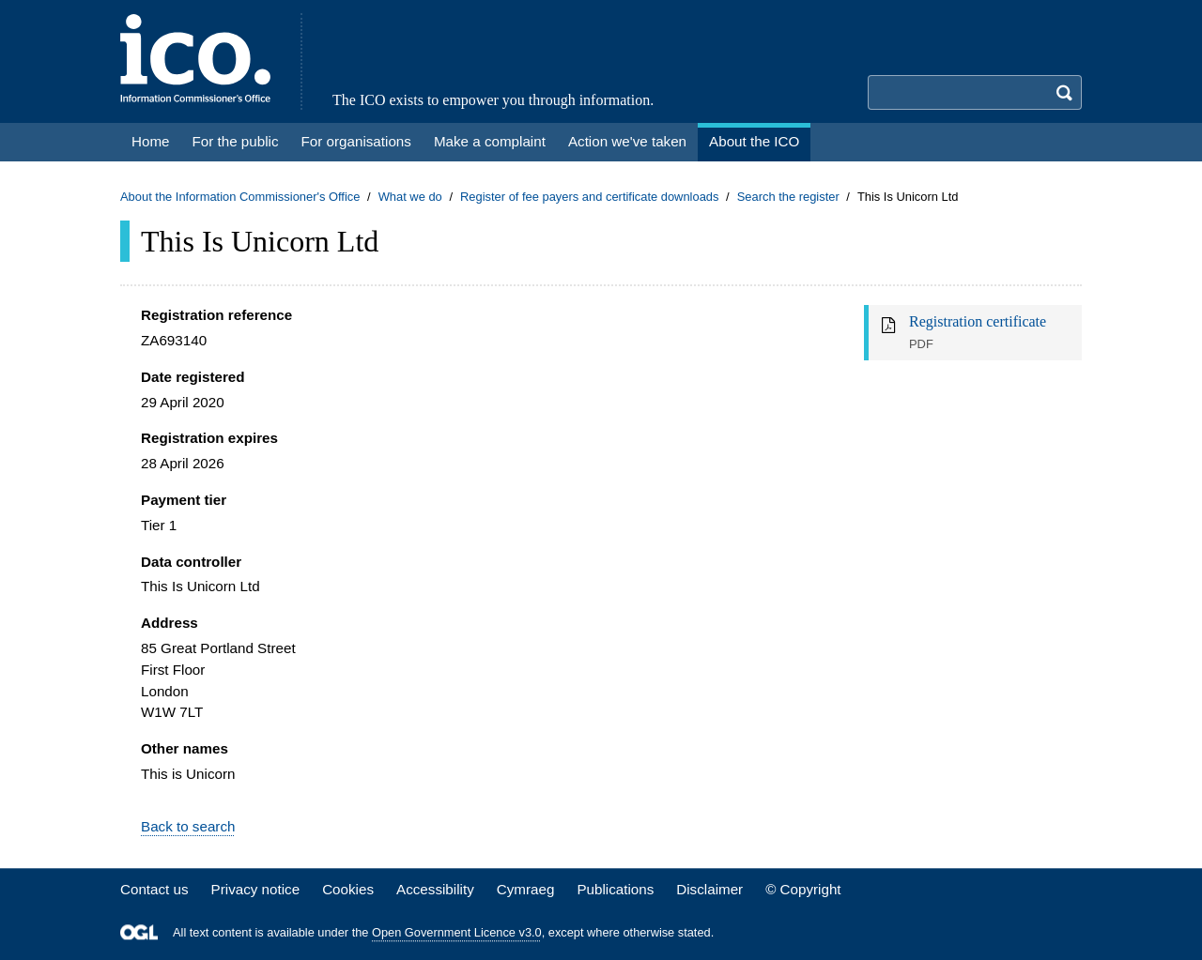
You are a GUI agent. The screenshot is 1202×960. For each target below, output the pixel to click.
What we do (410, 197)
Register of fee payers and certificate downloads (589, 197)
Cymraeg (526, 889)
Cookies (348, 889)
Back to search (188, 826)
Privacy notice (255, 889)
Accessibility (435, 889)
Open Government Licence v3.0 (457, 932)
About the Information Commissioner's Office (240, 197)
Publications (615, 889)
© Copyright (802, 889)
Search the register (788, 197)
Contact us (154, 889)
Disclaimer (709, 889)
